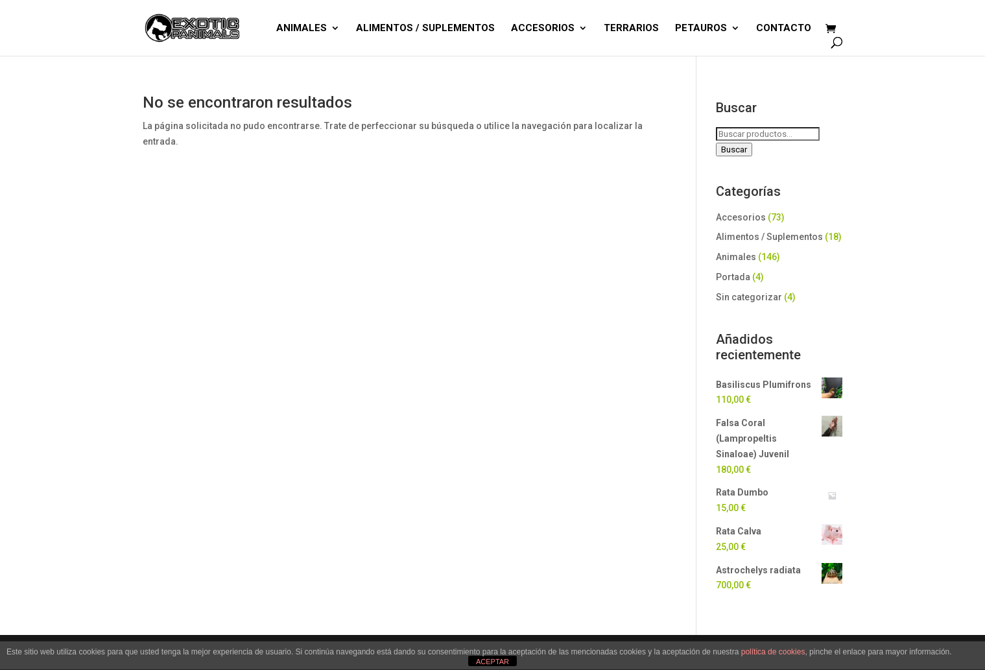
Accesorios (741, 217)
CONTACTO (783, 28)
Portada (733, 277)
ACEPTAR (492, 661)
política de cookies (773, 651)
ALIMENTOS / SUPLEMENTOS (425, 28)
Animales (736, 257)
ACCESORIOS (543, 28)
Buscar (734, 149)
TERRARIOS (631, 28)
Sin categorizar (749, 297)
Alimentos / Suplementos (769, 237)
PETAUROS (701, 28)
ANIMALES (301, 28)
